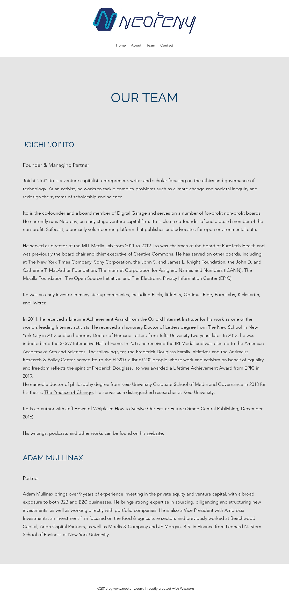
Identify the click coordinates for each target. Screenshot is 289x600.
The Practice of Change (68, 392)
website (155, 433)
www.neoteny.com (128, 588)
